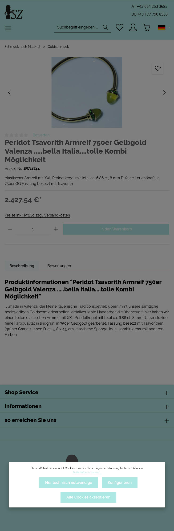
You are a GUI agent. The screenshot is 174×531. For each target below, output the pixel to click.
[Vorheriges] (10, 92)
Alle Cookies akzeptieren (88, 497)
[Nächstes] (164, 92)
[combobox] (77, 29)
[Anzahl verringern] (10, 220)
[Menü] (8, 30)
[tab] (22, 257)
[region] (87, 92)
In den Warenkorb (116, 221)
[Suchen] (104, 29)
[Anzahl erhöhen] (55, 220)
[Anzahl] (33, 220)
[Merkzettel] (119, 29)
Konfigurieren (119, 483)
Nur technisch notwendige (68, 483)
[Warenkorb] (147, 29)
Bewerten (41, 135)
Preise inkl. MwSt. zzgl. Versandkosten (37, 207)
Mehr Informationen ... (141, 472)
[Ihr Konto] (133, 29)
